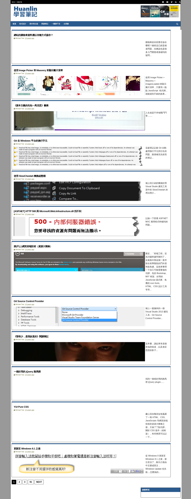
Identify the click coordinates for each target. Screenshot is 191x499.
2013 (144, 221)
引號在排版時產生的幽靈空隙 (150, 66)
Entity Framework (150, 138)
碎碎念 (144, 118)
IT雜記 (144, 102)
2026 (144, 180)
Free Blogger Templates (52, 495)
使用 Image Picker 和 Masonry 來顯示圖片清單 (48, 72)
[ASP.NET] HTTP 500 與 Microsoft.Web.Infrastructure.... (156, 252)
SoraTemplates (27, 495)
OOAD (144, 134)
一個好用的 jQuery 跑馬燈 (33, 374)
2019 (144, 202)
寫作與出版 (36, 24)
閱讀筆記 (47, 24)
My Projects (147, 157)
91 (32, 485)
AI (142, 141)
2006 (144, 325)
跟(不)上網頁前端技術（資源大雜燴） (41, 261)
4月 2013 (147, 292)
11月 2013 (148, 227)
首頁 (14, 2)
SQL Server (147, 148)
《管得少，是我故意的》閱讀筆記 (38, 336)
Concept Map (148, 154)
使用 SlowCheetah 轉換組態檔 (36, 185)
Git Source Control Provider (35, 298)
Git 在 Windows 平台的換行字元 (37, 148)
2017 (144, 208)
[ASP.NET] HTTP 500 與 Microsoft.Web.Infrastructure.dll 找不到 (60, 223)
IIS (143, 144)
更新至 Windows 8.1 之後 (33, 449)
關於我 (21, 2)
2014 (144, 218)
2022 (144, 192)
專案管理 (145, 161)
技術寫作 (145, 125)
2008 (144, 319)
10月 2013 (148, 230)
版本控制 (145, 112)
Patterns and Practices (152, 95)
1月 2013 (147, 302)
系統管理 (145, 128)
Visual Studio (148, 99)
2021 (144, 196)
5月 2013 (147, 289)
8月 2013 (147, 280)
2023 (144, 189)
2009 (144, 316)
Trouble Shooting (150, 121)
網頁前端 (145, 131)
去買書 (68, 24)
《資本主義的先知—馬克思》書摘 (38, 110)
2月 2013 (147, 299)
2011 (144, 309)
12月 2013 (148, 224)
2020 (144, 199)
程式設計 (24, 24)
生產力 (144, 164)
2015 (144, 215)
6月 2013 (147, 286)
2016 (144, 212)
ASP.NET (145, 86)
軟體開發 (145, 108)
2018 (144, 205)
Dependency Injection (152, 115)
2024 (144, 186)
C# (143, 82)
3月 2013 (147, 295)
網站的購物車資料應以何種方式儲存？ (41, 35)
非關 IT (144, 167)
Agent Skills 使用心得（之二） (151, 49)
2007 (144, 322)
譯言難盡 (145, 105)
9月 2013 (147, 276)
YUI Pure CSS (25, 411)
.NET (144, 79)
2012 (144, 306)
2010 (144, 312)
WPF (144, 151)
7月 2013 (147, 283)
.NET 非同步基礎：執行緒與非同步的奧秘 (155, 61)
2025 (144, 183)
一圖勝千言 (58, 24)
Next (41, 485)
